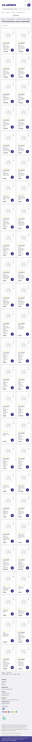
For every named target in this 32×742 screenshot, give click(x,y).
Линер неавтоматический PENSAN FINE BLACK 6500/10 (22, 611)
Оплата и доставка (21, 12)
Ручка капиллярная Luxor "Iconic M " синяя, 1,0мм (21, 149)
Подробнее (13, 740)
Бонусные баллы (5, 695)
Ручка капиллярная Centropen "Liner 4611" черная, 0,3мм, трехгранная (6, 564)
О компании (4, 681)
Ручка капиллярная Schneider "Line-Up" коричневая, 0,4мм (6, 538)
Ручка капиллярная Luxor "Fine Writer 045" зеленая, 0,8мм (6, 98)
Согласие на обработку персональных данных (11, 735)
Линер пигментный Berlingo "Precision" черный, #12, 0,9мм (20, 411)
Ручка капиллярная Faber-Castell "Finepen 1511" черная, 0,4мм (21, 663)
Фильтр (5, 25)
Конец (18, 674)
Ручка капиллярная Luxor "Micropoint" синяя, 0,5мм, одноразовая (21, 302)
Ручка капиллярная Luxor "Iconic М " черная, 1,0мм (6, 173)
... (26, 12)
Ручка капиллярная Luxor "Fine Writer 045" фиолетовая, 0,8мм (6, 73)
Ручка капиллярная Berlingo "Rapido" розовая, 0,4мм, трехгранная (21, 223)
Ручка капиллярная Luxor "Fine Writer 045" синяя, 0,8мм (6, 149)
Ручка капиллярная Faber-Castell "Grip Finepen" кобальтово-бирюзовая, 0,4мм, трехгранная (6, 329)
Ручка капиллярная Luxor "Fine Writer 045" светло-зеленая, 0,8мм (6, 47)
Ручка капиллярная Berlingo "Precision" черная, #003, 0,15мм (5, 411)
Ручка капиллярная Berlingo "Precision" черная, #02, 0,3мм (5, 384)
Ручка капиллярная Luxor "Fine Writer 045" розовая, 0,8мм (21, 98)
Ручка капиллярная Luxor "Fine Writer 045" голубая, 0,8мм (21, 73)
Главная (3, 19)
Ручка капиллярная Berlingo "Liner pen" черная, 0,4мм (5, 512)
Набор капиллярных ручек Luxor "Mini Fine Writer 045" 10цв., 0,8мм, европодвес (6, 664)
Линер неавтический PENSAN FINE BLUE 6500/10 (6, 634)
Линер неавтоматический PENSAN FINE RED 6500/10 (7, 588)
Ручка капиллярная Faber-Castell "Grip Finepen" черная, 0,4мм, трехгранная (21, 637)
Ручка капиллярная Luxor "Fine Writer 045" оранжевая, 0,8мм (21, 47)
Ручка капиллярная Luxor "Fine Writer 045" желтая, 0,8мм (6, 124)
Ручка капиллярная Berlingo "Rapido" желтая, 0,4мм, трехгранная (6, 302)
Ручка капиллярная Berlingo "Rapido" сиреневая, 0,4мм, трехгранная (6, 250)
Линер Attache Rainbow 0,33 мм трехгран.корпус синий (6, 198)
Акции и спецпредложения (7, 689)
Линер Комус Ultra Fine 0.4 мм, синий (6, 434)
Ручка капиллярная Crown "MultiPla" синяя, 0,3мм (21, 327)
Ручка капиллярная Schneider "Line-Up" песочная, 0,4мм (21, 512)
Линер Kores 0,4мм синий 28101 (5, 611)
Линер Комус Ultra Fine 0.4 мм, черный (6, 487)
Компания (8, 12)
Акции (3, 12)
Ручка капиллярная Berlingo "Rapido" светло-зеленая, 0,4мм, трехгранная (6, 223)
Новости (13, 12)
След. (15, 674)
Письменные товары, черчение (23, 19)
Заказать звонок (6, 703)
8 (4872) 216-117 (25, 5)
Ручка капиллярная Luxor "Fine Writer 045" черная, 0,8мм (21, 124)
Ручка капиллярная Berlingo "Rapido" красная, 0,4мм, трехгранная (21, 276)
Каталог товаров (10, 19)
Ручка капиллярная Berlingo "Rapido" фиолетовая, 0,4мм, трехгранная (21, 250)
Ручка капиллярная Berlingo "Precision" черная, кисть (21, 437)
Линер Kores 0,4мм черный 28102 (21, 588)
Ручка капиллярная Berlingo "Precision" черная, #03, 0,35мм (21, 357)
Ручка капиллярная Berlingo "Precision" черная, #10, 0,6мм (5, 357)
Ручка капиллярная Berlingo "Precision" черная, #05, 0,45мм (5, 463)
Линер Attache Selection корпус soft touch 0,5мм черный (21, 536)
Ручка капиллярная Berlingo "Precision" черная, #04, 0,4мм (21, 463)
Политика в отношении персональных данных (11, 733)
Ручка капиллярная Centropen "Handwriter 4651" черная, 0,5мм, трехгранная (21, 564)
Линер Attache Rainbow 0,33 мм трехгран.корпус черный (21, 198)
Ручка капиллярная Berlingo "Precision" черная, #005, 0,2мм (21, 384)
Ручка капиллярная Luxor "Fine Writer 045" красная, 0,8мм (21, 174)
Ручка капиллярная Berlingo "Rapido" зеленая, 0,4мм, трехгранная (6, 276)
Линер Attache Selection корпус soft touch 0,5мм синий (21, 487)
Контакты (4, 684)
